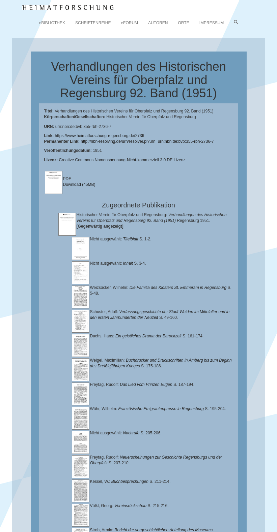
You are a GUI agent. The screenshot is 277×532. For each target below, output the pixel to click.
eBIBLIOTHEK (52, 23)
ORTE (183, 23)
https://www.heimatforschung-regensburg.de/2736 (99, 135)
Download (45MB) (79, 184)
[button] (2, 529)
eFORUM (129, 23)
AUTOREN (158, 23)
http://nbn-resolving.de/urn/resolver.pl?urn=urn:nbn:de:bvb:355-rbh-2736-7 (147, 141)
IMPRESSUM (211, 23)
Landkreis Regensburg (92, 512)
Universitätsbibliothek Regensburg (193, 501)
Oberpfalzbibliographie (203, 517)
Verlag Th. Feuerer (57, 517)
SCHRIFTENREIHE (93, 23)
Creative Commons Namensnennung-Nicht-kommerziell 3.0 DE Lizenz (122, 160)
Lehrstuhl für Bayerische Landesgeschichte (72, 507)
